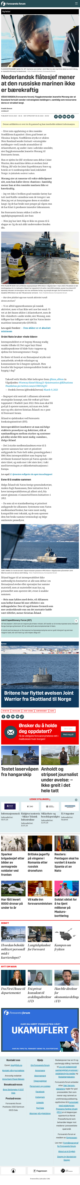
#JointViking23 (36, 385)
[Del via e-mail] (68, 119)
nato (52, 714)
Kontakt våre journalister (13, 1074)
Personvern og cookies (40, 1089)
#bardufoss (11, 389)
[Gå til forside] (20, 5)
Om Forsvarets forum (40, 1069)
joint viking (28, 714)
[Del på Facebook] (56, 119)
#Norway (23, 385)
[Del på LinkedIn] (64, 119)
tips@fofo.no (16, 1069)
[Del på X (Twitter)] (60, 119)
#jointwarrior (52, 385)
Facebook (40, 1095)
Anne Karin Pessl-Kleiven (13, 1082)
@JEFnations (66, 385)
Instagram (40, 1100)
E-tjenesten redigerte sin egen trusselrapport (31, 477)
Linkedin (40, 1106)
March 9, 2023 (51, 393)
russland (16, 714)
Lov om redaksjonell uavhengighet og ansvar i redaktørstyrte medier (66, 1073)
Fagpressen (71, 1141)
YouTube (40, 1111)
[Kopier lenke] (72, 119)
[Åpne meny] (76, 5)
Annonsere (40, 1074)
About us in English (66, 1155)
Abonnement (40, 1079)
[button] (76, 803)
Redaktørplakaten (66, 1080)
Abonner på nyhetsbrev (40, 1117)
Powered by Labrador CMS (40, 1182)
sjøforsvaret (41, 714)
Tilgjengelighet (40, 1084)
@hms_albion (57, 382)
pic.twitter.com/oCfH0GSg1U (32, 389)
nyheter (5, 714)
